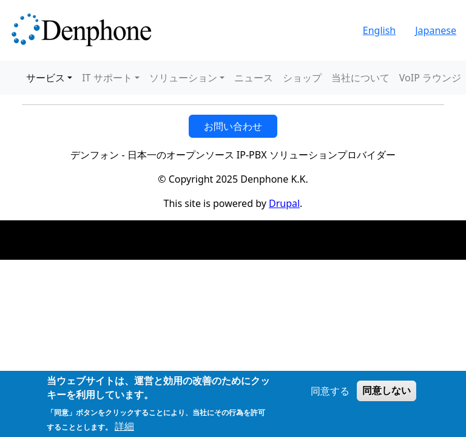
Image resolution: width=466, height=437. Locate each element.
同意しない (386, 390)
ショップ (302, 77)
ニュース (253, 77)
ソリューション (183, 77)
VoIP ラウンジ (430, 77)
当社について (360, 77)
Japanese (435, 30)
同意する (330, 391)
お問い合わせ (233, 126)
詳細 (124, 426)
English (379, 30)
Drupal (284, 203)
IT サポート (107, 77)
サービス (45, 77)
